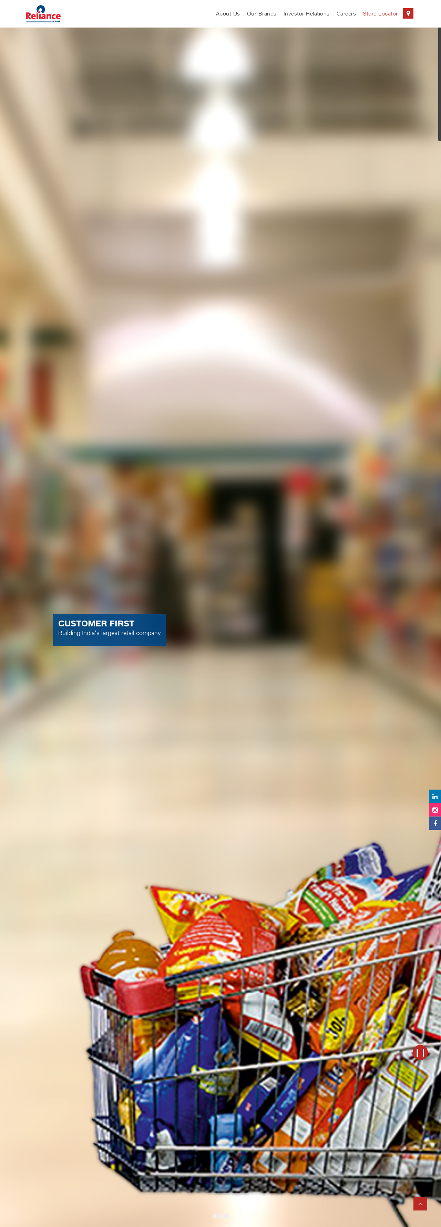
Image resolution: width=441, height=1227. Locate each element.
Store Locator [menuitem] (388, 13)
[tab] (215, 1216)
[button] (66, 624)
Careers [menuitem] (346, 13)
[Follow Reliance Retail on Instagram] (435, 809)
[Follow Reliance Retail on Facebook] (435, 823)
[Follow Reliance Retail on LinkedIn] (435, 796)
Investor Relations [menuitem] (307, 13)
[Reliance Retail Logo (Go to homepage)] (43, 14)
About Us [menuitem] (228, 13)
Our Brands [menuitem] (262, 13)
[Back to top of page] (420, 1203)
